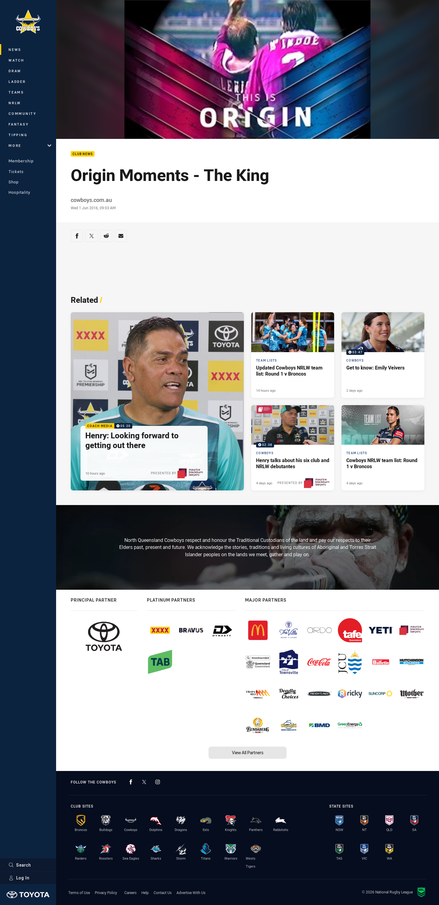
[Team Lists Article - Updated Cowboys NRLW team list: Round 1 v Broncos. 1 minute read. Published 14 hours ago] (292, 355)
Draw (15, 71)
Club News (83, 154)
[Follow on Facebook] (130, 781)
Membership (21, 161)
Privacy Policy (106, 892)
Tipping (18, 135)
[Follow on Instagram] (157, 781)
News (15, 49)
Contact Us (163, 892)
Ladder (17, 81)
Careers (130, 892)
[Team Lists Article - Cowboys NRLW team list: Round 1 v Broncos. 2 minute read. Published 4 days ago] (382, 448)
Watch (16, 60)
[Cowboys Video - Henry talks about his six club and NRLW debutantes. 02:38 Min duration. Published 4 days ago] (292, 448)
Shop (14, 182)
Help (145, 892)
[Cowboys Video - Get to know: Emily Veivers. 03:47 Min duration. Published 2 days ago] (382, 355)
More (30, 145)
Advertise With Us (191, 892)
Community (23, 113)
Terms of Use (79, 892)
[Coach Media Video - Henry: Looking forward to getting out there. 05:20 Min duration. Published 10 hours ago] (157, 401)
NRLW (15, 103)
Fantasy (19, 124)
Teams (16, 92)
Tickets (16, 171)
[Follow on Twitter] (144, 781)
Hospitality (19, 192)
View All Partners (247, 752)
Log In (19, 878)
